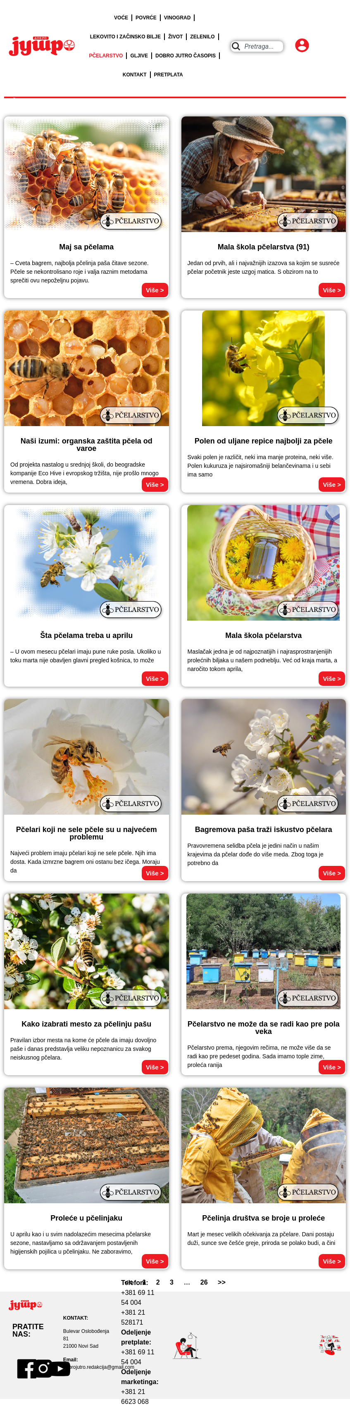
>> (222, 1282)
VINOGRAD (177, 18)
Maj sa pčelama (86, 247)
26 (204, 1282)
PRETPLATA (168, 75)
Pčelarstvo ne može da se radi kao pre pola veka (264, 1028)
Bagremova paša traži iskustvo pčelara (263, 829)
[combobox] (257, 46)
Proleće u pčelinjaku (86, 1218)
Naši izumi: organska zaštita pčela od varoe (86, 445)
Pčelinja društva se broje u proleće (263, 1218)
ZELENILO (202, 37)
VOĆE (121, 18)
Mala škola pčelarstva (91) (264, 247)
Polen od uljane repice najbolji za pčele (264, 441)
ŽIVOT (175, 37)
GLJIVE (139, 56)
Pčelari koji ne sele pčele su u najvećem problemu (86, 833)
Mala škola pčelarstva (263, 635)
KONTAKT (135, 75)
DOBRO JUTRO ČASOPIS (185, 56)
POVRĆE (146, 18)
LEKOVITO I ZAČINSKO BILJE (125, 37)
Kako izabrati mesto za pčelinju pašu (86, 1024)
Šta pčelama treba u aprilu (86, 635)
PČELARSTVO (106, 56)
